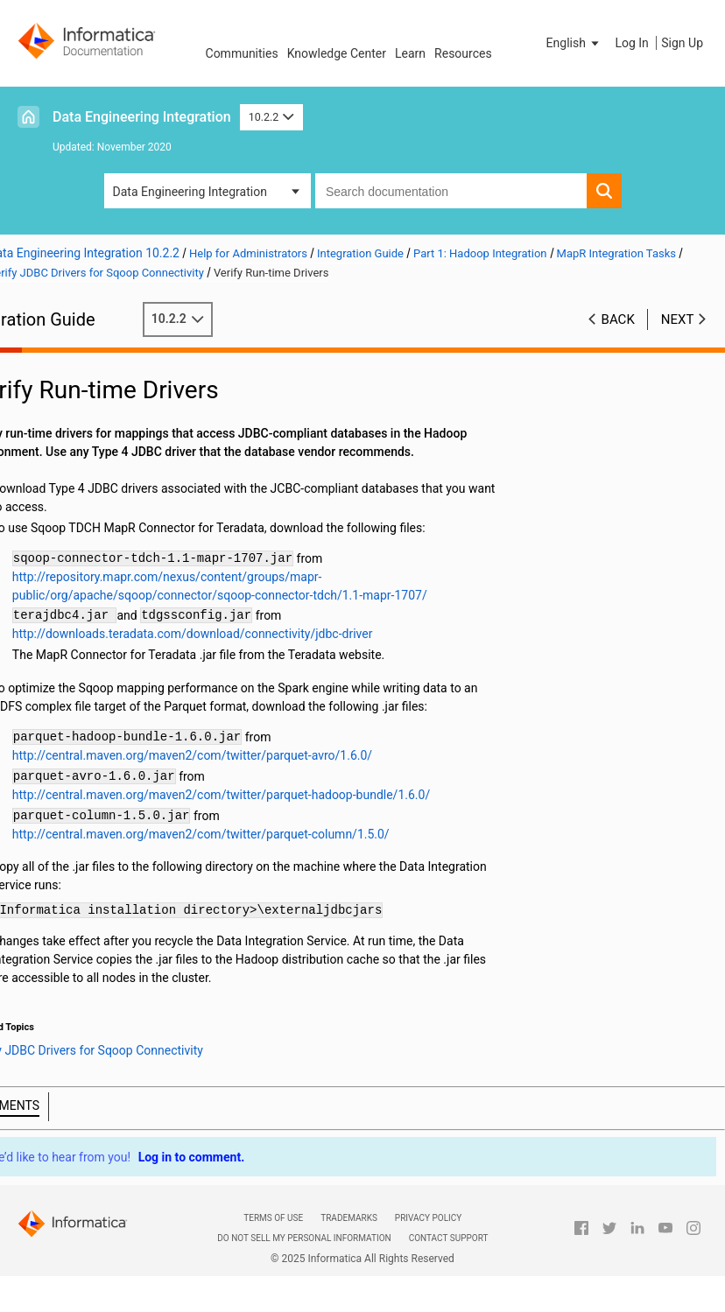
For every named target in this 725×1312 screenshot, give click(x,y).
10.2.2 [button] (271, 116)
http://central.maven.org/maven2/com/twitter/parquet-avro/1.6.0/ (249, 755)
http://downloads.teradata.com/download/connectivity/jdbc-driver (249, 634)
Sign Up (682, 43)
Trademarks (348, 1218)
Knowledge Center (336, 53)
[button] (574, 43)
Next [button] (677, 319)
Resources (463, 53)
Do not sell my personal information (304, 1238)
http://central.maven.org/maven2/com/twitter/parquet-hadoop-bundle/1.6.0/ (278, 795)
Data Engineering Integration (142, 117)
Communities (242, 53)
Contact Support (449, 1238)
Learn (410, 53)
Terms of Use (273, 1218)
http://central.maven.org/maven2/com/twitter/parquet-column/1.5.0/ (258, 834)
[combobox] (451, 190)
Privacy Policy (428, 1218)
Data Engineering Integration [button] (190, 192)
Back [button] (618, 319)
